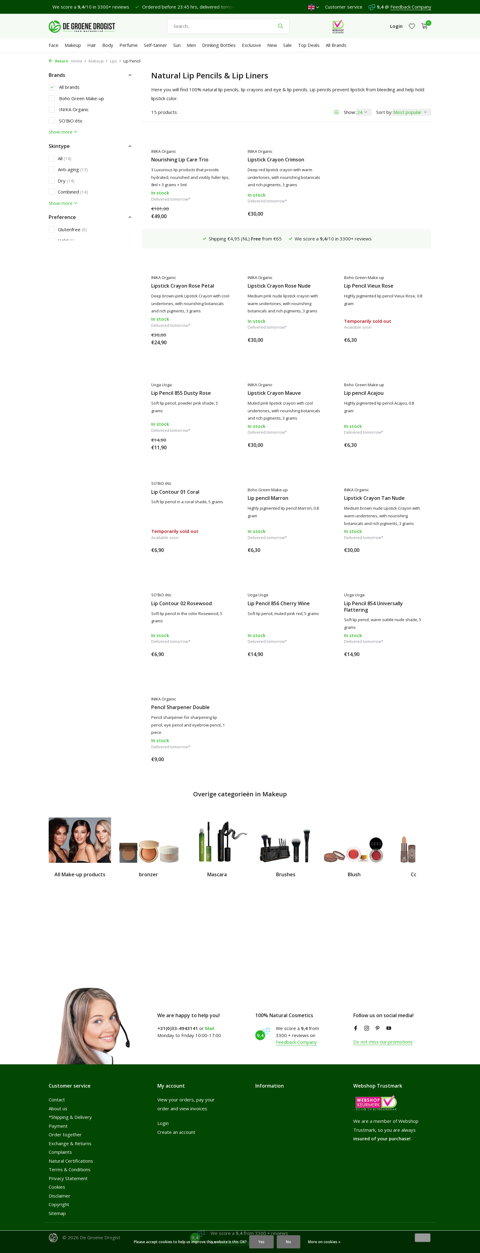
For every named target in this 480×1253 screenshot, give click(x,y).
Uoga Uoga (354, 258)
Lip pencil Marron (171, 496)
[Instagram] (366, 1028)
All (60, 158)
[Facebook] (355, 1028)
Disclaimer (59, 1196)
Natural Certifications (71, 1161)
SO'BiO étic (66, 121)
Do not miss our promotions (383, 1042)
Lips (116, 61)
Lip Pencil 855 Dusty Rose (374, 267)
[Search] (228, 26)
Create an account (176, 1132)
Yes (261, 1241)
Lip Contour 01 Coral (368, 385)
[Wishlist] (412, 26)
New (272, 45)
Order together (65, 1134)
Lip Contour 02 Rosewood (374, 496)
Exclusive (251, 45)
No (288, 1241)
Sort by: (384, 112)
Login (163, 1123)
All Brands (336, 45)
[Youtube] (388, 1028)
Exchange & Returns (70, 1143)
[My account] (396, 26)
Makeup (73, 45)
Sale (287, 45)
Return (58, 61)
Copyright (59, 1204)
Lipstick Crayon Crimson (276, 160)
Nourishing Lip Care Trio (179, 160)
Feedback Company (410, 7)
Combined (68, 192)
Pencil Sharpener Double (373, 601)
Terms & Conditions (70, 1169)
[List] (336, 112)
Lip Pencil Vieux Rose (272, 267)
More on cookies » (324, 1241)
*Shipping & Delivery (70, 1117)
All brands (64, 87)
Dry (61, 181)
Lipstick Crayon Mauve (177, 391)
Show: (350, 112)
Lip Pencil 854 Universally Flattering (277, 604)
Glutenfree (68, 229)
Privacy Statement (68, 1178)
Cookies (57, 1187)
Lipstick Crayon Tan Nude (278, 496)
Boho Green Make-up (76, 98)
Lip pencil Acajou (267, 391)
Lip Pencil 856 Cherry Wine (182, 601)
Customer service (343, 7)
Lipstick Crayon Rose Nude (182, 267)
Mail (209, 1028)
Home (79, 61)
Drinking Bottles (219, 45)
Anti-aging (68, 169)
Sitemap (57, 1213)
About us (58, 1108)
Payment (58, 1126)
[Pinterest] (377, 1028)
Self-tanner (155, 45)
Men (191, 45)
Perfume (128, 45)
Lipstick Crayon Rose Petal (375, 160)
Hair (91, 45)
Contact (57, 1099)
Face (53, 45)
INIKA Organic (69, 109)
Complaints (60, 1152)
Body (107, 45)
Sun (177, 45)
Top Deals (309, 45)
